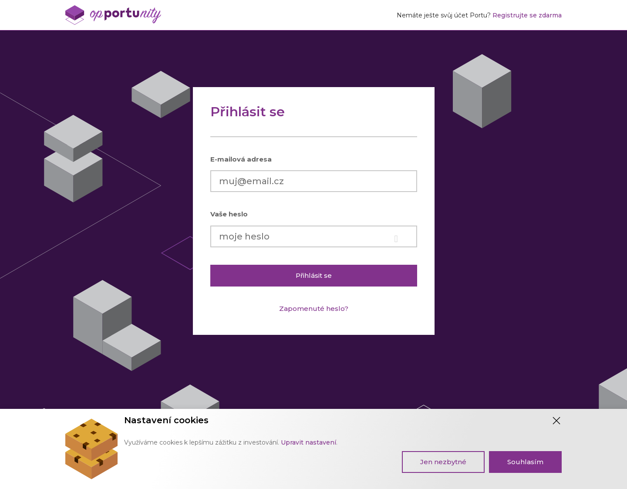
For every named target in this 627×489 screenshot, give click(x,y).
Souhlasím (525, 462)
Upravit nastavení (308, 442)
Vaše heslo (229, 214)
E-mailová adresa (241, 159)
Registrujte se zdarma (527, 15)
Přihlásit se (314, 275)
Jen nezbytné (443, 462)
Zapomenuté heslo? (313, 308)
